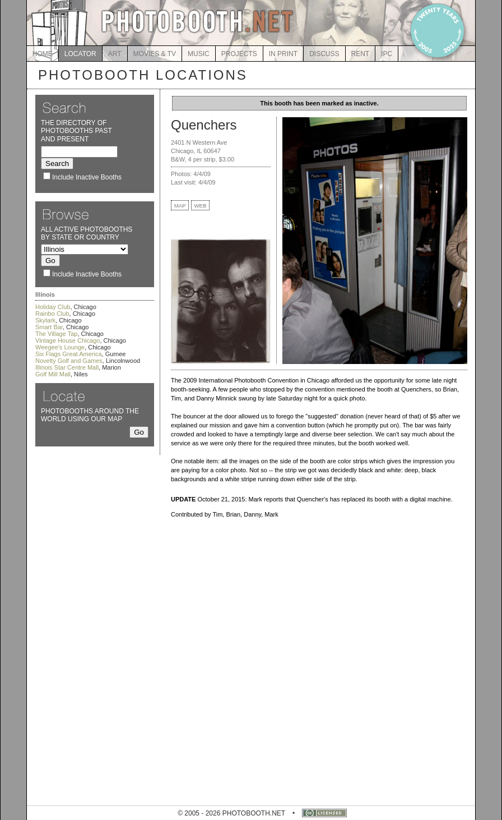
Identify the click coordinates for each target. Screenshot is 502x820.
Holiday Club (52, 306)
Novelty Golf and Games (69, 360)
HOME (42, 54)
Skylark (45, 320)
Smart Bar (49, 327)
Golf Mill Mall (53, 374)
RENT (360, 54)
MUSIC (199, 54)
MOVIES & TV (154, 54)
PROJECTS (239, 54)
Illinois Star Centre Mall (67, 367)
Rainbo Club (52, 313)
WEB (200, 205)
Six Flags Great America (68, 354)
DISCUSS (324, 54)
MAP (180, 205)
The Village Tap (56, 333)
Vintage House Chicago (67, 340)
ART (115, 54)
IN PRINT (283, 54)
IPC (386, 54)
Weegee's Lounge (60, 347)
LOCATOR (80, 54)
